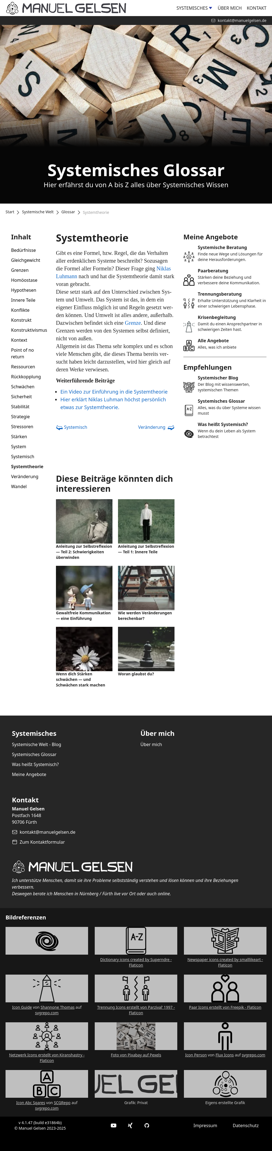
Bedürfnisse (23, 250)
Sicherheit (21, 397)
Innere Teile (23, 300)
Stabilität (20, 407)
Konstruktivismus (29, 330)
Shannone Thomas (58, 1007)
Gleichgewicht (25, 260)
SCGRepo (62, 1102)
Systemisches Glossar (34, 754)
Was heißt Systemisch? (35, 764)
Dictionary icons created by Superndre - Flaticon (136, 962)
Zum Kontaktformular (42, 842)
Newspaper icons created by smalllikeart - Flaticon (225, 962)
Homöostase (24, 280)
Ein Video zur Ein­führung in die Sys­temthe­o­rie (114, 391)
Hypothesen (23, 290)
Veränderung (25, 476)
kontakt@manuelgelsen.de (47, 832)
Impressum (205, 1125)
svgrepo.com (47, 1012)
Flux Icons (224, 1055)
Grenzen (20, 270)
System (18, 446)
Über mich (230, 8)
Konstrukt (21, 320)
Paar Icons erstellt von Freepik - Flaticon (225, 1007)
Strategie (20, 417)
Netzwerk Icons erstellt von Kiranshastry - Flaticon (46, 1057)
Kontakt (256, 8)
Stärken (19, 436)
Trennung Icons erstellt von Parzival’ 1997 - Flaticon (136, 1010)
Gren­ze (133, 323)
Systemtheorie (27, 466)
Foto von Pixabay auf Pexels (136, 1055)
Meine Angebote (29, 774)
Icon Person (196, 1055)
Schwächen (22, 387)
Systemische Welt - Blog (36, 744)
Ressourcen (23, 367)
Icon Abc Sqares (30, 1102)
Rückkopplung (26, 377)
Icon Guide (22, 1007)
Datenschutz (246, 1125)
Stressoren (22, 427)
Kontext (19, 340)
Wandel (19, 486)
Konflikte (20, 310)
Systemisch (22, 456)
